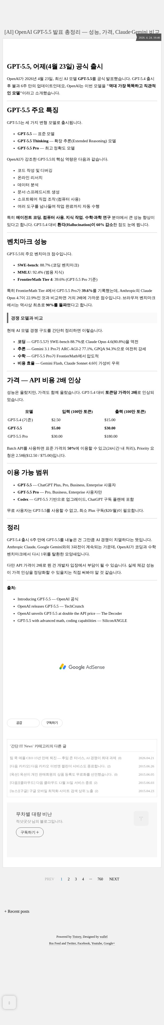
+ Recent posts (16, 986)
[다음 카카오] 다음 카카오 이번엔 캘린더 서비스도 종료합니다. (58, 841)
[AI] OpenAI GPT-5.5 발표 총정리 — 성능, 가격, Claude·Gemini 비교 (81, 32)
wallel (104, 1011)
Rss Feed (55, 1018)
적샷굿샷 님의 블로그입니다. (39, 896)
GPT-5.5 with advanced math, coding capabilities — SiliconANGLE (72, 695)
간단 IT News (21, 821)
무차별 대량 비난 (34, 888)
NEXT (114, 954)
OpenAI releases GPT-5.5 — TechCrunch (51, 681)
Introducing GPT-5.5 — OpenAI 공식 (48, 673)
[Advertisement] (82, 94)
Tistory (76, 1011)
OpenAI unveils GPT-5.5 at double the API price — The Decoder (70, 688)
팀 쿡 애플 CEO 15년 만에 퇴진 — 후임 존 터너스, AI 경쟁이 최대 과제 (63, 832)
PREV (49, 954)
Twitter (71, 1018)
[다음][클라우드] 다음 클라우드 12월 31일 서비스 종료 (51, 857)
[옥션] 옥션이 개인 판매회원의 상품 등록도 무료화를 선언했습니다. (61, 849)
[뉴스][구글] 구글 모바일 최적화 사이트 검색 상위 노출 (51, 865)
